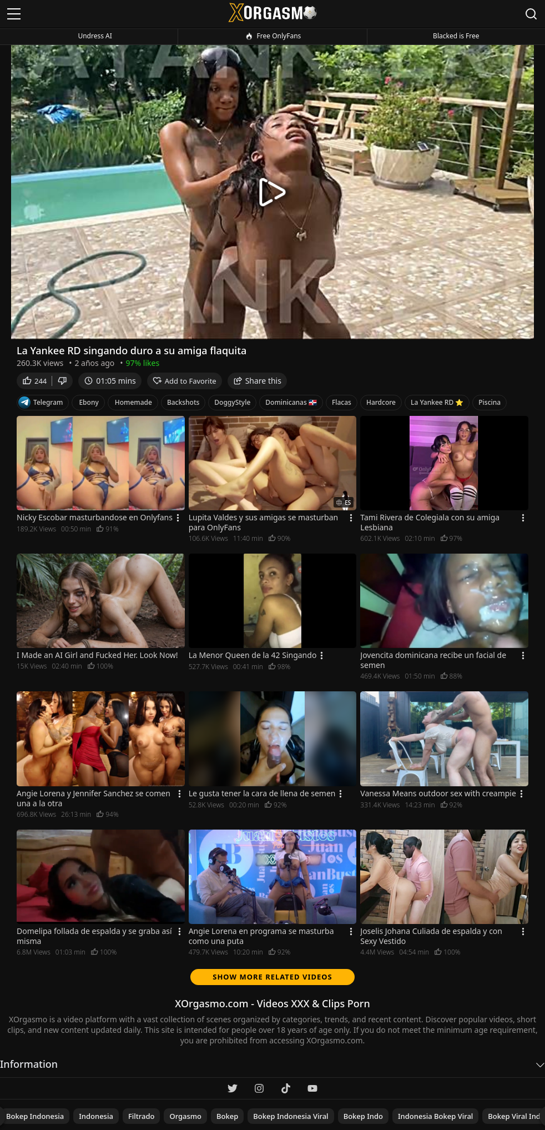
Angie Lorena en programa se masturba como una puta (261, 936)
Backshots (183, 402)
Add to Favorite (184, 381)
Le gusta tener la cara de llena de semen (262, 793)
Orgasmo (185, 1116)
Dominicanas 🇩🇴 (291, 402)
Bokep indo (363, 1116)
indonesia (96, 1116)
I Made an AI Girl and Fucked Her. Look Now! (97, 655)
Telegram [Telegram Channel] (40, 402)
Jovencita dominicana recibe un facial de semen (433, 660)
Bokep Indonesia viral (290, 1116)
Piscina (489, 402)
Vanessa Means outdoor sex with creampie (438, 793)
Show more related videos (272, 977)
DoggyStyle (232, 402)
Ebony (88, 402)
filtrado (141, 1116)
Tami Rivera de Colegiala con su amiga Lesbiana (429, 523)
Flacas (341, 402)
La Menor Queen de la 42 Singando (253, 655)
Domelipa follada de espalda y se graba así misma (94, 936)
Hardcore (381, 402)
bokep (227, 1116)
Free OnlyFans (272, 36)
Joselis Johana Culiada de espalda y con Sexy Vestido (431, 936)
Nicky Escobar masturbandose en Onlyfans (95, 518)
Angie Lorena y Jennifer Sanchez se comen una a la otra (93, 798)
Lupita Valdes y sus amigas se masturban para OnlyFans (264, 523)
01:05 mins (109, 380)
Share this (257, 380)
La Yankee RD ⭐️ (437, 402)
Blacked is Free (456, 36)
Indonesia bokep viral (435, 1116)
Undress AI (95, 36)
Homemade (133, 402)
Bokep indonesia (35, 1116)
